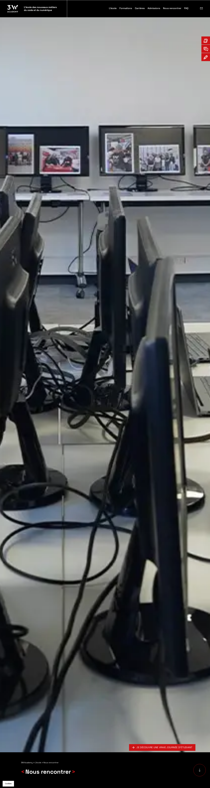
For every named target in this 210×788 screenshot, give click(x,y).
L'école (38, 762)
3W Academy (27, 762)
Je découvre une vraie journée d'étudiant (164, 747)
